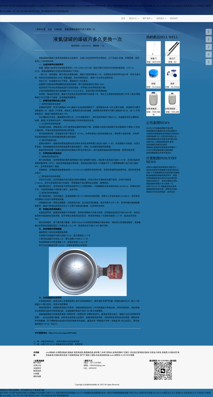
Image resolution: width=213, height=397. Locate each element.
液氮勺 (153, 58)
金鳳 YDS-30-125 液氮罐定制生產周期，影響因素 (61, 344)
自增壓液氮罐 (61, 352)
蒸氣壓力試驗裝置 (170, 352)
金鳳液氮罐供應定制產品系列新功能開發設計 (165, 139)
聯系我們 (174, 18)
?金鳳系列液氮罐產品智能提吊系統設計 (163, 134)
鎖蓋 (153, 83)
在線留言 (37, 368)
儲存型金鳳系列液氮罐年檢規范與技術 (162, 170)
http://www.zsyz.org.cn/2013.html (62, 333)
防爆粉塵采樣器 (61, 355)
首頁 (123, 18)
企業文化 (37, 365)
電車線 (109, 352)
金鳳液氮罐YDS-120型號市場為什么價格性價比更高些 (169, 136)
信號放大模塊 (156, 352)
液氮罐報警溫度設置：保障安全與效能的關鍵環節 (167, 189)
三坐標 (103, 352)
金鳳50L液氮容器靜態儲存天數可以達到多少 (165, 167)
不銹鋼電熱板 (74, 355)
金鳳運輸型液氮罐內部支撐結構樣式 (161, 131)
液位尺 (172, 58)
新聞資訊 (161, 18)
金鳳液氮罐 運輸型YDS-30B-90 (153, 109)
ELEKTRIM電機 (127, 355)
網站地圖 (37, 376)
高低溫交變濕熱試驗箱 (140, 352)
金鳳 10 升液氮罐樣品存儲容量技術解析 (163, 173)
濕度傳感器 (79, 352)
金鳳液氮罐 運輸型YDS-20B (172, 109)
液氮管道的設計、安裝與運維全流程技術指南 (60, 341)
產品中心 (134, 18)
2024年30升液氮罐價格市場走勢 (159, 128)
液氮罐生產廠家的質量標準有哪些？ (161, 147)
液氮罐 (70, 352)
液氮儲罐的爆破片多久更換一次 (159, 184)
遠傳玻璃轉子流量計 (121, 352)
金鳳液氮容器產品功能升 (156, 145)
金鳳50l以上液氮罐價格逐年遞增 (160, 142)
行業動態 (58, 29)
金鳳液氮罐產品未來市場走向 (158, 153)
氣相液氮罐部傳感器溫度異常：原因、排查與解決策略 (169, 175)
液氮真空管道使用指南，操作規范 (160, 192)
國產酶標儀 (89, 352)
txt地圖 (36, 374)
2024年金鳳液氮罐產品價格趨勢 (159, 150)
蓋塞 (172, 83)
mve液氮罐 (50, 352)
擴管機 (97, 352)
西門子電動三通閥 (88, 355)
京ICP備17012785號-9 (129, 385)
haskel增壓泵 (115, 355)
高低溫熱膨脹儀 (103, 355)
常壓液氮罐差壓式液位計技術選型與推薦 (163, 178)
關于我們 (147, 18)
